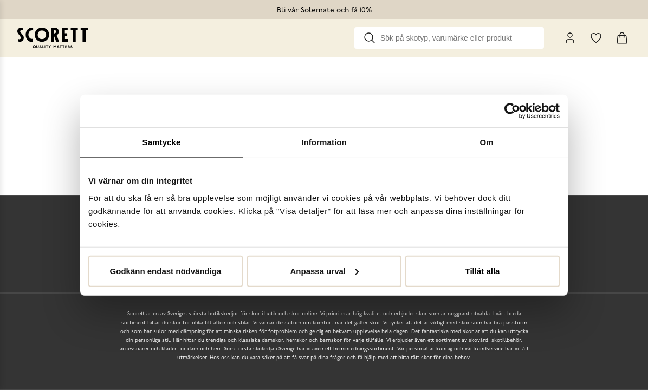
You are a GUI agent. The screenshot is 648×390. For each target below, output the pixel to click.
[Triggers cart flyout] (622, 38)
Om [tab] (486, 142)
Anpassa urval (324, 270)
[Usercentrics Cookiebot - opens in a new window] (512, 111)
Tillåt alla (482, 270)
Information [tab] (324, 142)
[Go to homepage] (52, 38)
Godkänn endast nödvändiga (166, 270)
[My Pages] (570, 38)
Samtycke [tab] (161, 142)
